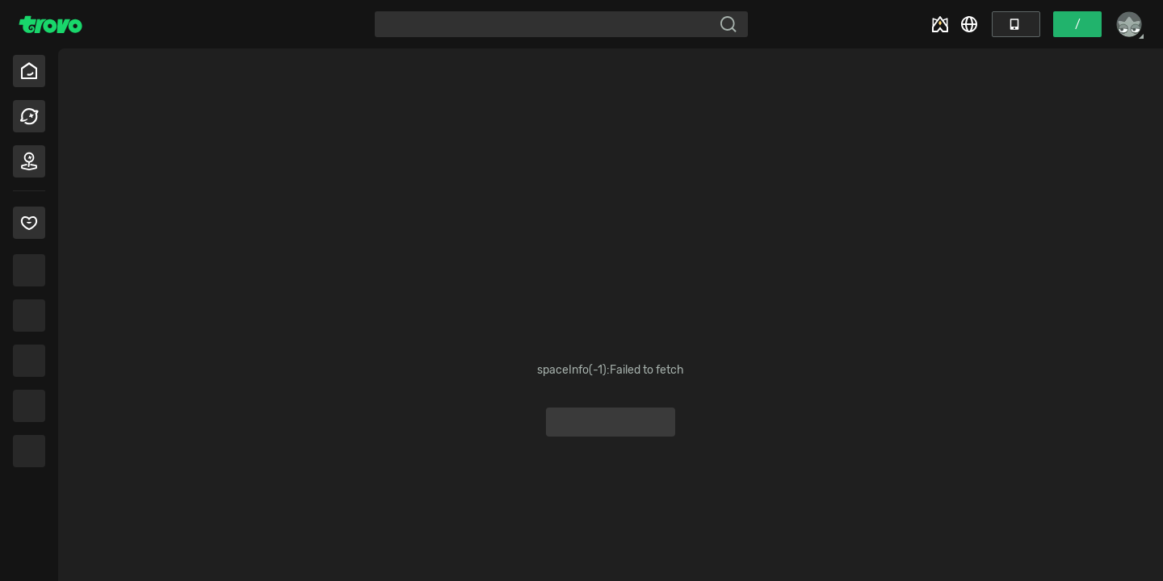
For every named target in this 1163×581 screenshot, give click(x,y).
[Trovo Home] (50, 24)
